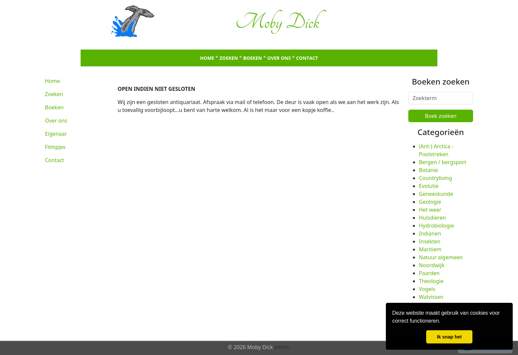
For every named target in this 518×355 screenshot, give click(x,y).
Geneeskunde (436, 193)
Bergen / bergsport (442, 162)
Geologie (430, 201)
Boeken (252, 58)
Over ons (279, 58)
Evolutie (429, 186)
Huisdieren (432, 217)
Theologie (431, 281)
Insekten (429, 241)
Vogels (427, 289)
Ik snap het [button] (449, 336)
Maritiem (430, 249)
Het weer (430, 209)
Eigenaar (56, 133)
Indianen (430, 233)
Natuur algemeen (440, 257)
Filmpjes (55, 147)
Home (207, 58)
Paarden (429, 273)
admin (282, 347)
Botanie (428, 170)
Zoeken (228, 58)
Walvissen (431, 297)
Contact (307, 58)
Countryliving (435, 178)
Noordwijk (431, 265)
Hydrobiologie (436, 225)
